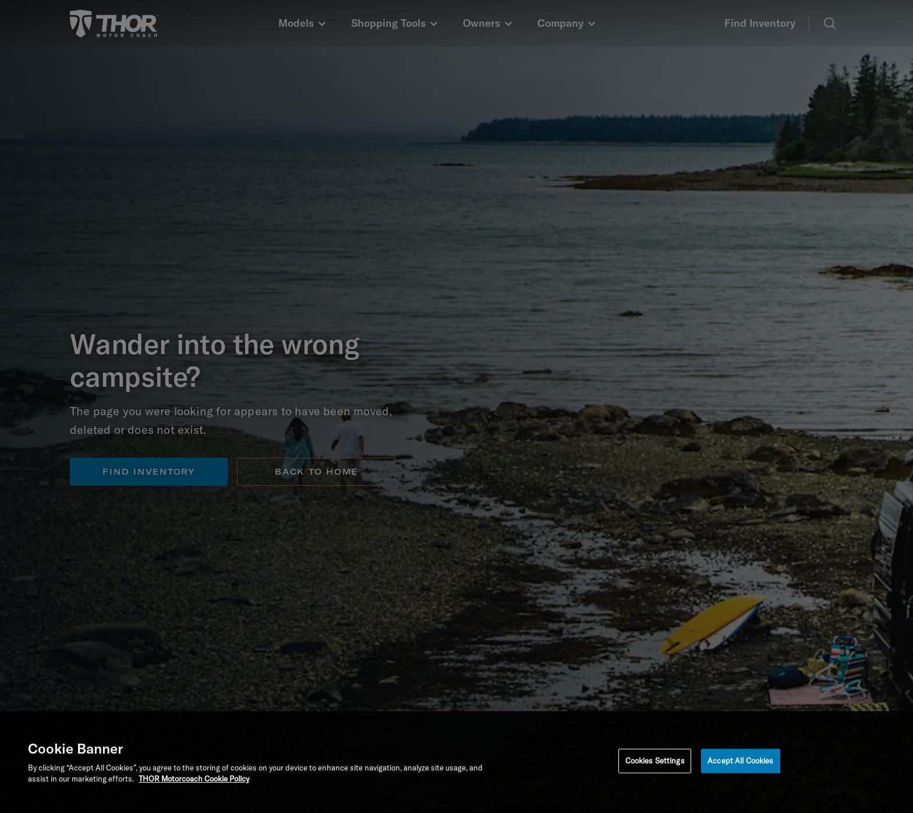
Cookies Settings (655, 760)
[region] (456, 762)
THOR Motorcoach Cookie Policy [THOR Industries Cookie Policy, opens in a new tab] (194, 778)
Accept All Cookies (740, 760)
